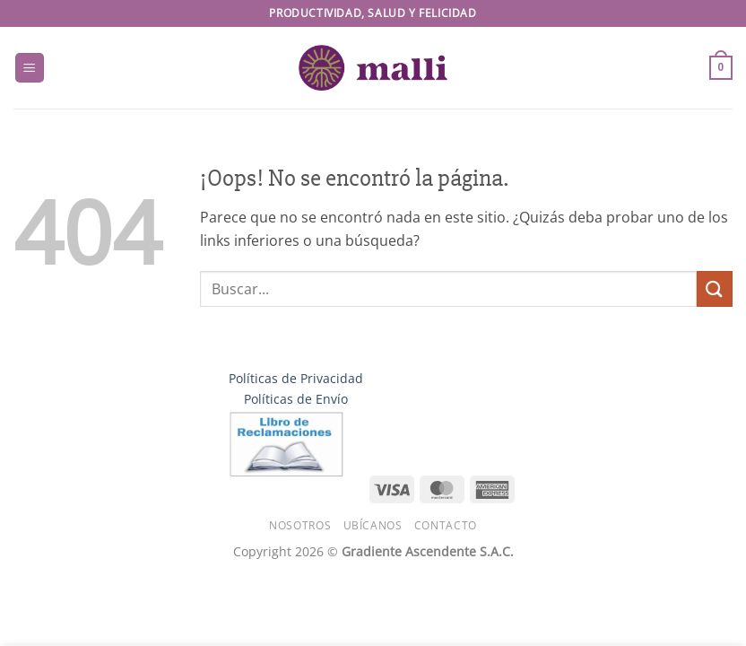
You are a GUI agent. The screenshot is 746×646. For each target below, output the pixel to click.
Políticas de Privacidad (296, 378)
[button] (29, 68)
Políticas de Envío (296, 398)
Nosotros (300, 525)
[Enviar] (715, 288)
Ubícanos (373, 525)
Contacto (445, 525)
